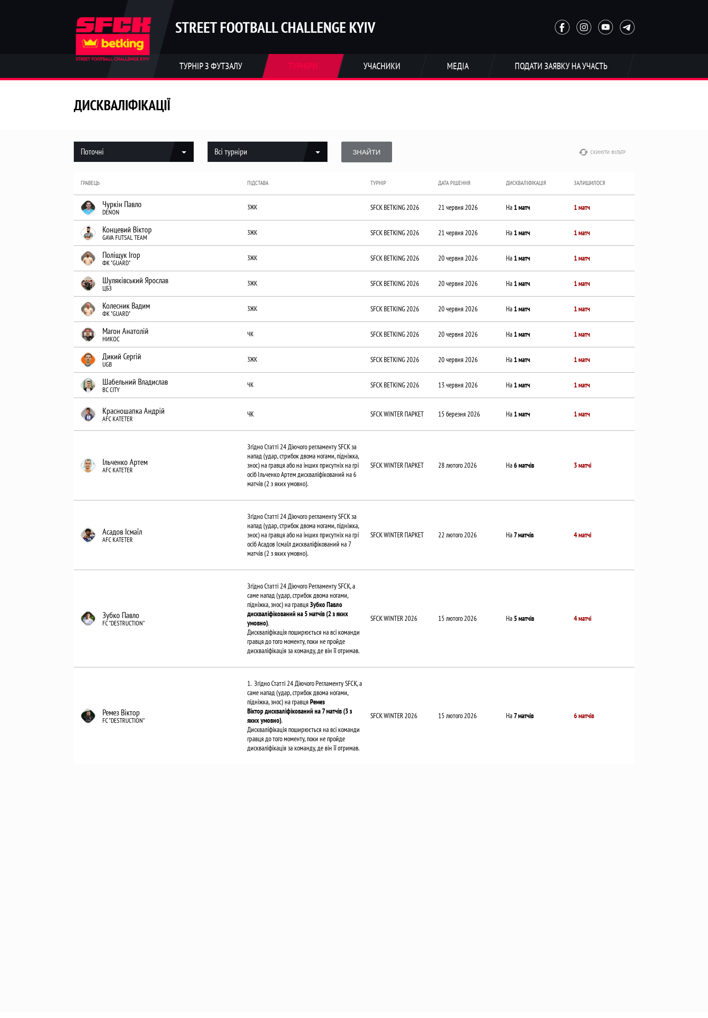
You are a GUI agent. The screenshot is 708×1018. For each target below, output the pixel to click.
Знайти (367, 152)
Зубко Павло (120, 615)
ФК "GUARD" (116, 263)
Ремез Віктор (121, 712)
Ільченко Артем (125, 462)
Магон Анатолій (125, 331)
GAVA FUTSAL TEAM (124, 237)
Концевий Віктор (127, 229)
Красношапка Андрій (133, 411)
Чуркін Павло (122, 204)
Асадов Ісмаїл (122, 531)
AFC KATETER (117, 419)
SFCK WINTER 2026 (393, 618)
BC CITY (110, 390)
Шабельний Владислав (135, 382)
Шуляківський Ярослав (135, 280)
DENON (110, 212)
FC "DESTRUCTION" (123, 623)
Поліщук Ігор (121, 255)
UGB (107, 364)
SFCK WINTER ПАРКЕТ (397, 414)
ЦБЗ (107, 288)
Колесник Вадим (126, 305)
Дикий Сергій (121, 356)
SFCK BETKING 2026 (394, 207)
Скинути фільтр (602, 152)
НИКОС (110, 339)
